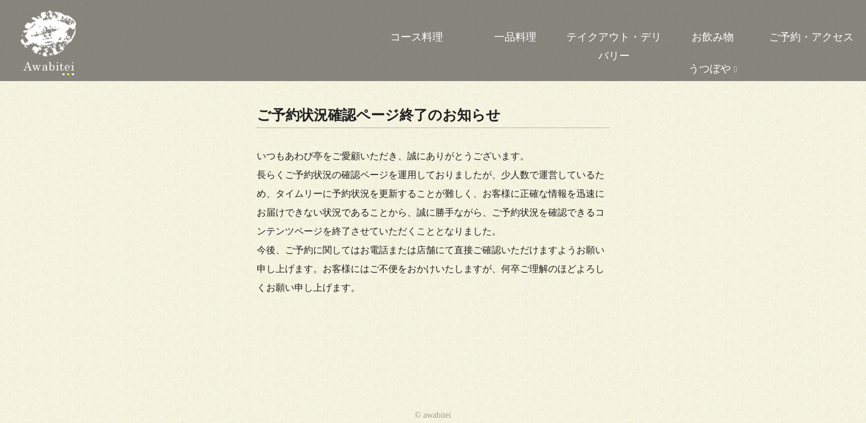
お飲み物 (713, 37)
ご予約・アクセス (811, 37)
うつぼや (710, 69)
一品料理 (515, 37)
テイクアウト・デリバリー (614, 46)
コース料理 (416, 37)
